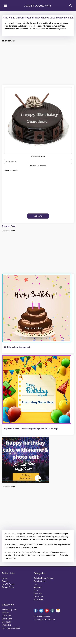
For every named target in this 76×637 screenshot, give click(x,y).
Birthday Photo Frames (43, 578)
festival (5, 613)
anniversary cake (9, 610)
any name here (38, 157)
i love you (6, 616)
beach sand (7, 619)
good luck (6, 622)
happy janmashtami (11, 628)
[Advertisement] (38, 63)
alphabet (37, 587)
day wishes (39, 596)
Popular (5, 581)
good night (38, 599)
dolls (36, 590)
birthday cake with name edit (17, 347)
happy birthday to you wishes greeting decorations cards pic (31, 428)
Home (4, 578)
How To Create (8, 584)
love (36, 584)
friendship (6, 625)
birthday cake (40, 581)
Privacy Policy (8, 587)
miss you (38, 593)
